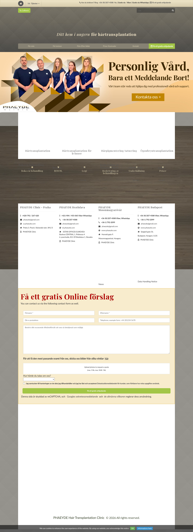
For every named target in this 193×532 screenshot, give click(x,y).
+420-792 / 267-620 (30, 215)
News (101, 284)
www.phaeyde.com (109, 230)
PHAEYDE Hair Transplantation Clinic (78, 518)
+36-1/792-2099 (108, 222)
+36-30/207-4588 (106, 2)
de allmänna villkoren (114, 396)
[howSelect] (39, 379)
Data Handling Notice (147, 281)
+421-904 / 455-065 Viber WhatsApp (76, 215)
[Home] (20, 3)
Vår (33, 3)
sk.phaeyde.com (68, 228)
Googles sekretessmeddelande (82, 396)
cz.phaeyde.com (29, 224)
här (107, 358)
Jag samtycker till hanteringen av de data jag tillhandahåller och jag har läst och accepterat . (91, 383)
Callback (24, 10)
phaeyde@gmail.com (31, 219)
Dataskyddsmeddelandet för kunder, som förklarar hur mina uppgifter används (128, 383)
